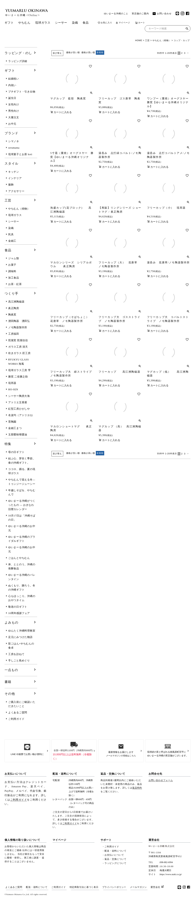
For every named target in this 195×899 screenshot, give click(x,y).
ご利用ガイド (16, 718)
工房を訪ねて (16, 654)
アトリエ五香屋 (17, 402)
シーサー (61, 22)
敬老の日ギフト (17, 606)
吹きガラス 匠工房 (19, 353)
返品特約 (137, 788)
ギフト (9, 22)
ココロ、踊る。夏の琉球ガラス (21, 471)
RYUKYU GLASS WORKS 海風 (18, 361)
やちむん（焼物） (161, 40)
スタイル (11, 163)
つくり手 (11, 293)
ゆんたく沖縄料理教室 (21, 630)
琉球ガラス (42, 22)
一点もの (11, 670)
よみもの (11, 622)
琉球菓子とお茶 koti (20, 154)
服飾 (11, 184)
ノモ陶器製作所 (17, 327)
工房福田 (13, 333)
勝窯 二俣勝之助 (18, 376)
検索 (187, 29)
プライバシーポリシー (114, 887)
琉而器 (12, 383)
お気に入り (105, 22)
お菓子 (12, 264)
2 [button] (182, 53)
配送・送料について (65, 773)
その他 (10, 693)
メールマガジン (138, 887)
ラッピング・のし (18, 53)
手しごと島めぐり (19, 660)
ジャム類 (13, 258)
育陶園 (12, 421)
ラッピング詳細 (17, 61)
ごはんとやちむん (19, 558)
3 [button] (184, 53)
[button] (188, 53)
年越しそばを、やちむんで (21, 492)
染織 (75, 22)
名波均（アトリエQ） (21, 415)
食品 (86, 22)
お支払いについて (16, 773)
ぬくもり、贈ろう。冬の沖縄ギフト (21, 587)
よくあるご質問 (17, 712)
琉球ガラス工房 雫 (19, 370)
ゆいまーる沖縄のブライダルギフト (21, 538)
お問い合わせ (162, 13)
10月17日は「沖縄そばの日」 (21, 517)
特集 (8, 444)
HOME (138, 40)
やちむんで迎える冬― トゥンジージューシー (21, 481)
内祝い (12, 85)
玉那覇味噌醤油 (17, 434)
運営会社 (154, 839)
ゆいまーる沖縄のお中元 (21, 528)
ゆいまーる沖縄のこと (116, 13)
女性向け (13, 104)
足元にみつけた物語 (20, 637)
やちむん (24, 22)
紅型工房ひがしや (19, 408)
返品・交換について (113, 773)
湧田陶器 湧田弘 (19, 321)
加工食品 (13, 277)
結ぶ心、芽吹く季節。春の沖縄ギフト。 (21, 460)
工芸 (147, 40)
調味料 (12, 271)
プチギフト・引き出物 (21, 91)
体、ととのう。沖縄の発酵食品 (21, 566)
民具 (11, 234)
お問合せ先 (155, 773)
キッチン (13, 171)
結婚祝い (13, 78)
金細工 (12, 240)
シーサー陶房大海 (19, 396)
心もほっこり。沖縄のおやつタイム (21, 598)
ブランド (11, 133)
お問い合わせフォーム (161, 780)
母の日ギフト (16, 452)
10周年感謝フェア (19, 613)
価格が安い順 (73, 52)
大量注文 (13, 117)
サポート (106, 839)
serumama (14, 147)
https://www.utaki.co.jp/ (171, 874)
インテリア (15, 178)
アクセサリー (16, 191)
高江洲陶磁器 (16, 301)
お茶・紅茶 (15, 284)
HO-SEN (13, 389)
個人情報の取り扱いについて (22, 839)
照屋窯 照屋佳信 (18, 340)
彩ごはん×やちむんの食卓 (21, 645)
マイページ (123, 22)
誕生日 (12, 98)
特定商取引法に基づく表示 (84, 887)
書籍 (8, 682)
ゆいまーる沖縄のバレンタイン (21, 576)
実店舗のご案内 (140, 13)
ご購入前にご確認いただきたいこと (21, 704)
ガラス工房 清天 (18, 346)
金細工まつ (15, 428)
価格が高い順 (88, 52)
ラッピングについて (115, 863)
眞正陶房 (13, 308)
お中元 (12, 123)
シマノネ (13, 141)
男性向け (13, 110)
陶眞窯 (12, 314)
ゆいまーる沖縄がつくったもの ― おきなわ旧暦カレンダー (21, 505)
